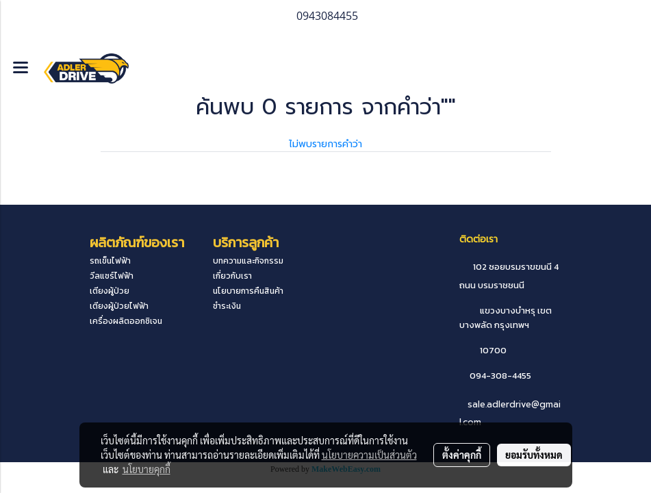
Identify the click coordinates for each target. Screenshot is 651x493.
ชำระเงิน (227, 306)
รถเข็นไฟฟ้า (110, 261)
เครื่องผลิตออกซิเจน (126, 321)
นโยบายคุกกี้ (146, 469)
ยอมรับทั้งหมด (534, 454)
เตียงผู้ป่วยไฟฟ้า (119, 306)
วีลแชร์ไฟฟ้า (111, 276)
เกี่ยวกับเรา (232, 276)
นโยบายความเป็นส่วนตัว (369, 454)
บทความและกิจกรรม (248, 261)
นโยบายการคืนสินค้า (248, 291)
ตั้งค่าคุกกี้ (461, 454)
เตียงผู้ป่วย (109, 291)
